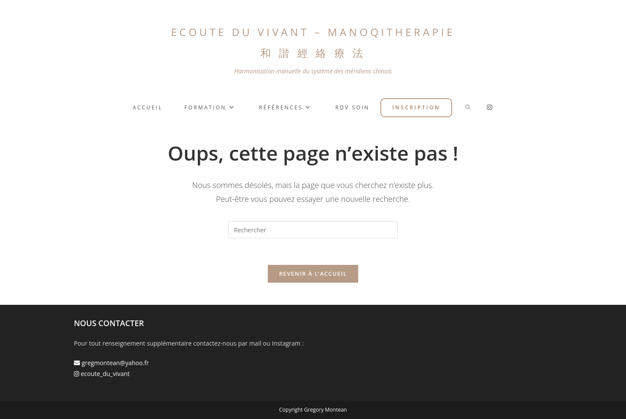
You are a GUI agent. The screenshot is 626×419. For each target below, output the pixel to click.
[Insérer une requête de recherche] (313, 229)
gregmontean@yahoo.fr (111, 363)
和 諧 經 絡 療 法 (313, 53)
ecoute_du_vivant (102, 374)
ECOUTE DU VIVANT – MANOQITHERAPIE (313, 32)
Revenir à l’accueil (313, 273)
